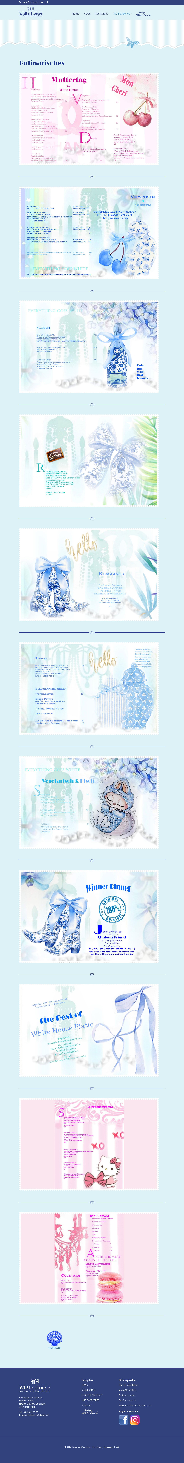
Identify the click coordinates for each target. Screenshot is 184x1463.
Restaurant (102, 13)
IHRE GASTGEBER (90, 1400)
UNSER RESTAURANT (92, 1395)
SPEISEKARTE (88, 1390)
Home (75, 13)
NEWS (85, 1385)
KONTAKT (86, 1405)
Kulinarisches (123, 13)
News (87, 13)
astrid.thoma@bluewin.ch (37, 1415)
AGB (117, 1447)
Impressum (108, 1447)
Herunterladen (54, 1337)
